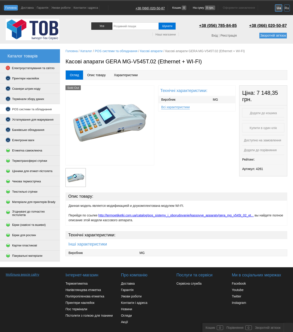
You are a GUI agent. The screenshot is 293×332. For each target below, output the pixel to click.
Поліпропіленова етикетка (84, 296)
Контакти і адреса (85, 7)
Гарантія (42, 7)
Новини (126, 309)
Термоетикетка (76, 283)
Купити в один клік (263, 128)
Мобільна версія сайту (22, 274)
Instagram (239, 303)
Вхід (215, 35)
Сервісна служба (189, 283)
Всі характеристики (175, 107)
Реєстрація (228, 35)
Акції (124, 322)
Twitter (236, 296)
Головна (10, 7)
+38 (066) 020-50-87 (150, 8)
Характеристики (126, 75)
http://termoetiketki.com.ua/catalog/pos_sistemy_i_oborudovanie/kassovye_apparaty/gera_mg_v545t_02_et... (176, 215)
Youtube (238, 290)
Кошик (178, 7)
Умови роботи (61, 7)
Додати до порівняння (260, 150)
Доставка (27, 7)
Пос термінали (76, 309)
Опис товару (96, 75)
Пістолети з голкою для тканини (89, 315)
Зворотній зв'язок (273, 35)
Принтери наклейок (79, 303)
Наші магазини (165, 34)
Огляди (126, 315)
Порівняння (235, 327)
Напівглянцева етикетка (83, 290)
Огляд (74, 75)
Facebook (239, 283)
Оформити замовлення (239, 7)
